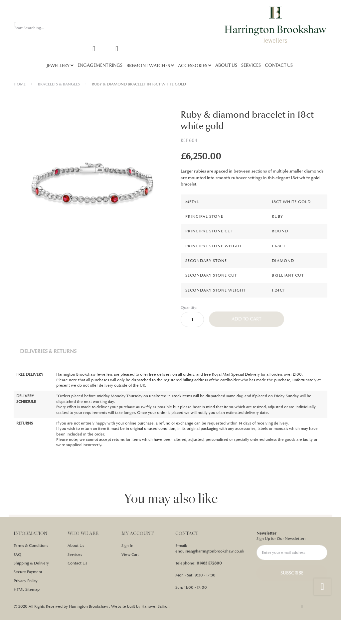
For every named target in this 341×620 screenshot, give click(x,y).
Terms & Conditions (31, 545)
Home (20, 84)
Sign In (127, 545)
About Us (76, 545)
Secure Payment (28, 571)
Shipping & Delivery (31, 563)
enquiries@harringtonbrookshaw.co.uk (209, 551)
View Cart (130, 554)
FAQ (17, 554)
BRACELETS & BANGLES (59, 84)
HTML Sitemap (27, 589)
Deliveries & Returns (48, 351)
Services (75, 554)
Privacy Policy (26, 580)
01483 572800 (209, 563)
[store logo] (276, 25)
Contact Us (77, 563)
